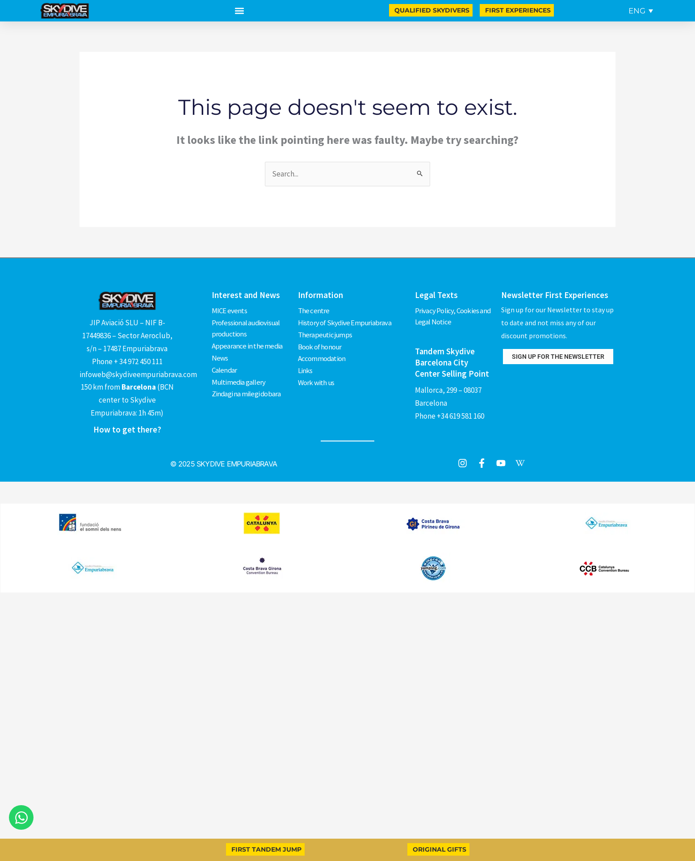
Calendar (225, 367)
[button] (239, 11)
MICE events (229, 310)
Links (305, 367)
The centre (314, 310)
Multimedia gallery (239, 378)
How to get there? (127, 429)
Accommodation (322, 356)
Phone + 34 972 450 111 (127, 361)
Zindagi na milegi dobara (247, 390)
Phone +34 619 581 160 (449, 414)
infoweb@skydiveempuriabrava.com (138, 374)
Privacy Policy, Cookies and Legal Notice (453, 316)
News (220, 356)
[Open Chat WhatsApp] (21, 817)
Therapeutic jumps (325, 333)
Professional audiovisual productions (246, 327)
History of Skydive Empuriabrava (345, 322)
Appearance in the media (247, 344)
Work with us (316, 378)
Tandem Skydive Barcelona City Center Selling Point (452, 361)
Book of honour (320, 344)
